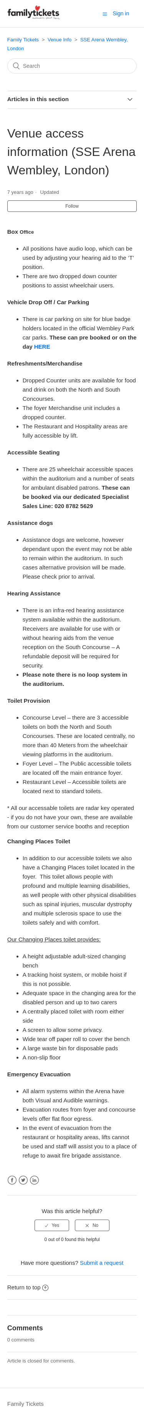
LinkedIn (34, 1180)
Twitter (23, 1180)
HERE (42, 346)
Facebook (12, 1180)
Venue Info (59, 40)
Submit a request (101, 1262)
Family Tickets (23, 40)
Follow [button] (72, 206)
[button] (105, 13)
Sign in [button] (121, 13)
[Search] (72, 66)
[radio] (52, 1225)
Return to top (28, 1287)
